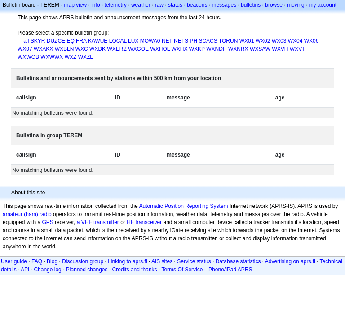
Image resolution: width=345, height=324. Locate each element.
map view (75, 5)
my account (322, 5)
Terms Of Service (182, 269)
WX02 (263, 41)
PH (193, 41)
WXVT (297, 49)
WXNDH (216, 49)
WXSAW (260, 49)
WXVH (280, 49)
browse (274, 5)
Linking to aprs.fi (127, 261)
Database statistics (238, 261)
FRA (81, 41)
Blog (52, 261)
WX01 (246, 41)
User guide (14, 261)
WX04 (295, 41)
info (95, 5)
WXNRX (238, 49)
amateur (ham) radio (27, 214)
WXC (81, 49)
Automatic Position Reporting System (183, 206)
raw (159, 5)
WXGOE (138, 49)
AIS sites (161, 261)
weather (140, 5)
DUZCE (56, 41)
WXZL (85, 57)
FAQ (36, 261)
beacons (197, 5)
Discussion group (82, 261)
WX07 (25, 49)
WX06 (311, 41)
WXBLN (64, 49)
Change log (47, 269)
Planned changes (87, 269)
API (25, 269)
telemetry (116, 5)
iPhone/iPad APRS (229, 269)
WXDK (97, 49)
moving (296, 5)
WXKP (197, 49)
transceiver (149, 222)
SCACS (208, 41)
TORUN (228, 41)
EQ (70, 41)
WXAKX (43, 49)
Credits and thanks (134, 269)
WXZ (71, 57)
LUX (133, 41)
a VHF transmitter (98, 222)
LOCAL (118, 41)
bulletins (251, 5)
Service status (194, 261)
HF (130, 222)
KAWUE (98, 41)
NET (167, 41)
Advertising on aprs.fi (290, 261)
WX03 (279, 41)
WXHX (179, 49)
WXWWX (51, 57)
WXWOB (28, 57)
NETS (181, 41)
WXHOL (160, 49)
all (26, 41)
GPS (47, 222)
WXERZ (116, 49)
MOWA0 (150, 41)
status (175, 5)
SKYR (38, 41)
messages (224, 5)
